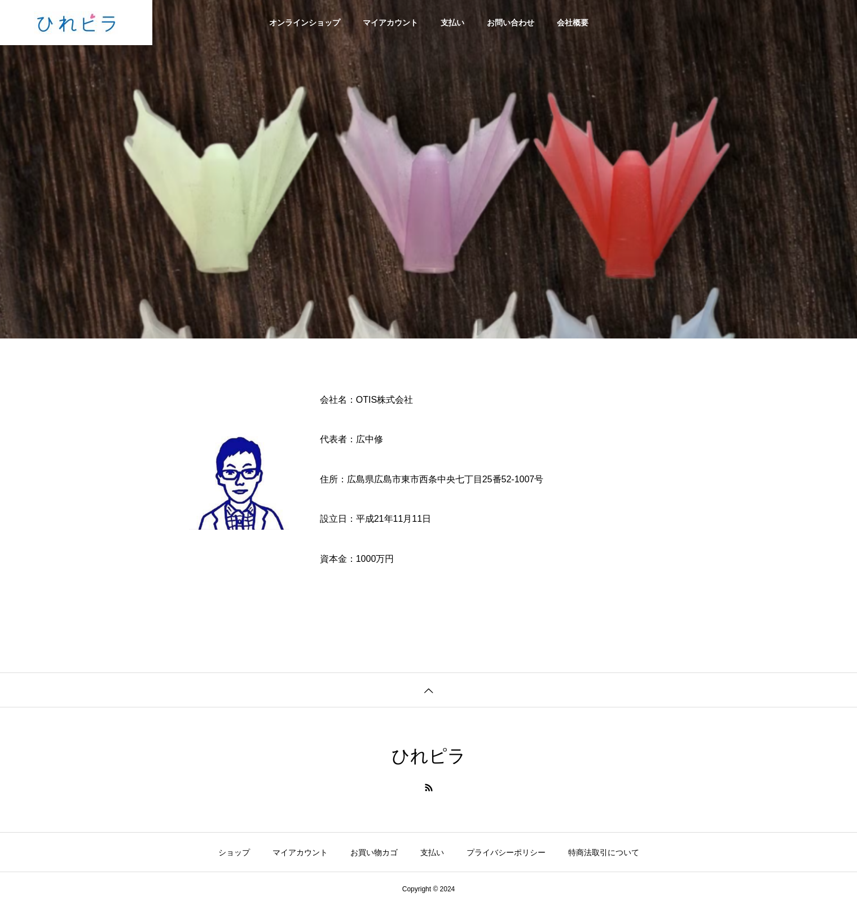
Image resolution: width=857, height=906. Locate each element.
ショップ (234, 852)
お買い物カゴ (374, 852)
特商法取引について (603, 852)
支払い (452, 22)
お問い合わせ (510, 22)
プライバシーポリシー (506, 852)
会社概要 (572, 22)
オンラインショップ (304, 22)
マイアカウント (390, 22)
